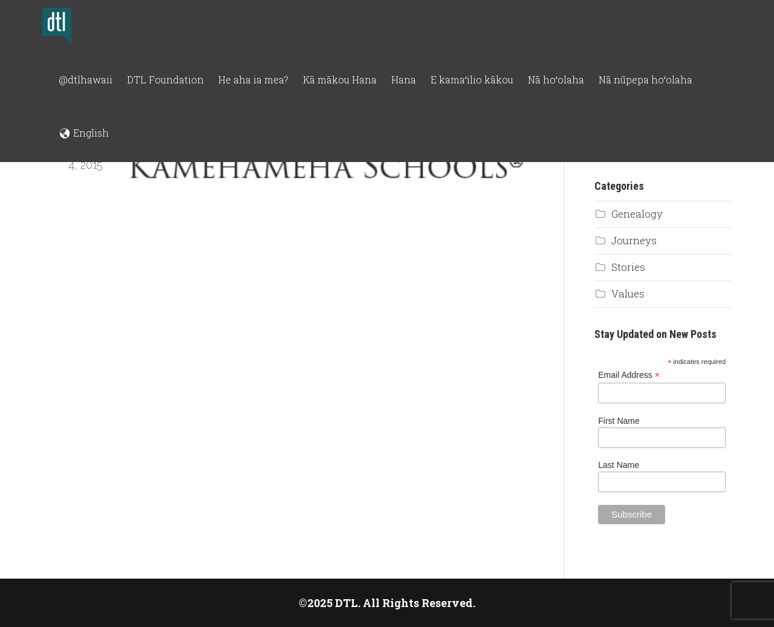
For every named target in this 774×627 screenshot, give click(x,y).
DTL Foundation (165, 79)
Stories (628, 267)
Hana (403, 79)
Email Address (629, 375)
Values (628, 294)
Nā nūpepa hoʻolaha (645, 79)
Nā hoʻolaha (556, 79)
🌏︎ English (84, 132)
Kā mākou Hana (340, 79)
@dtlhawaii (85, 79)
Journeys (634, 240)
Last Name (618, 465)
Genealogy (637, 214)
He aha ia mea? (253, 79)
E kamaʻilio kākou (472, 79)
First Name (618, 421)
